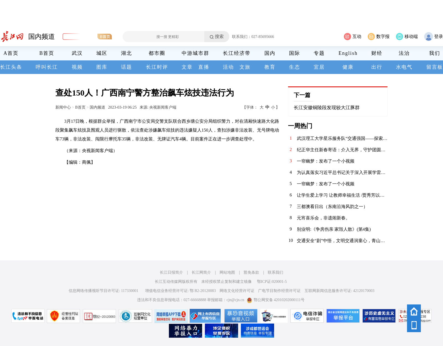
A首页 (11, 53)
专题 (319, 53)
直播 (203, 67)
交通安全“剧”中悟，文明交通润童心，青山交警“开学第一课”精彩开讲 (342, 240)
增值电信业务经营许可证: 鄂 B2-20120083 (180, 291)
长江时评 (157, 67)
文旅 (245, 67)
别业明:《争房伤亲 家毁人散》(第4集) (334, 229)
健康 (348, 67)
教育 (269, 67)
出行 (376, 67)
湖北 (126, 53)
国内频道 (41, 36)
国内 (269, 53)
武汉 (77, 53)
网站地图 (227, 272)
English (348, 53)
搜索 (219, 36)
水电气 (404, 67)
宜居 (319, 67)
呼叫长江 (47, 67)
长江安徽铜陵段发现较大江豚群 (327, 107)
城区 (101, 53)
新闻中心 (63, 107)
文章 (187, 67)
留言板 (434, 67)
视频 (77, 67)
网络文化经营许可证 (237, 291)
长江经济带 (237, 53)
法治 (404, 53)
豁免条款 (251, 272)
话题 (126, 67)
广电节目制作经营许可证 (279, 291)
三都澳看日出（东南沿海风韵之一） (332, 206)
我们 (434, 53)
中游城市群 (195, 53)
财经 (376, 53)
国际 (294, 53)
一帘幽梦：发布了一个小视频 (325, 161)
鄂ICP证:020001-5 (272, 282)
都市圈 (157, 53)
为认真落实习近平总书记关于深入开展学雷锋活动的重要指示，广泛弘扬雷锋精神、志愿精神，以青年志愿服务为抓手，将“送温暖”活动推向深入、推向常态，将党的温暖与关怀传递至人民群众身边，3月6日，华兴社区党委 (342, 172)
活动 (228, 67)
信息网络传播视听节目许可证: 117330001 (103, 291)
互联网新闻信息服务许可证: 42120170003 (339, 291)
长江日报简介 (171, 272)
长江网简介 (201, 272)
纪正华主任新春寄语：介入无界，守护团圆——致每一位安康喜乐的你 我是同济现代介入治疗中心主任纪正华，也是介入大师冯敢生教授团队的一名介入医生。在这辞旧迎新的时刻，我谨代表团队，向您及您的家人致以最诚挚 (342, 149)
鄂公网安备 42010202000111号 (276, 300)
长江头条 (11, 67)
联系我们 (275, 272)
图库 (101, 67)
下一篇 (302, 95)
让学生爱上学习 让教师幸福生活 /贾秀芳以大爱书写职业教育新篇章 (342, 195)
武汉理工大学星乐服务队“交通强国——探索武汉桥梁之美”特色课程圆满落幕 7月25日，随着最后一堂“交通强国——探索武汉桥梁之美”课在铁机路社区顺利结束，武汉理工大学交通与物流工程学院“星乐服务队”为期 (342, 138)
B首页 (46, 53)
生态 (294, 67)
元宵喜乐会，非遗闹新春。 (323, 218)
